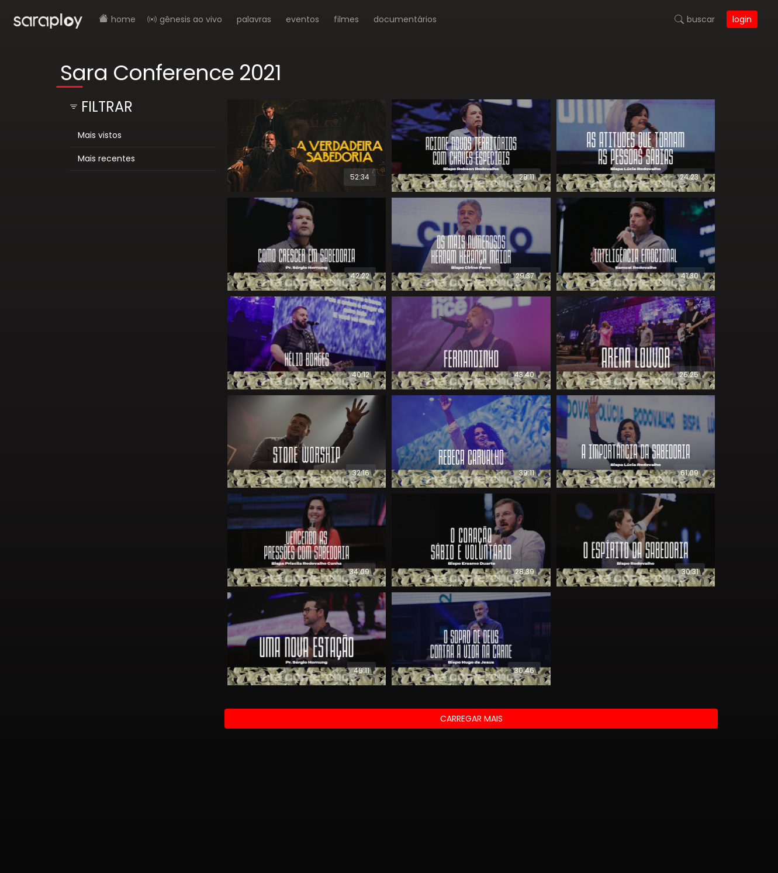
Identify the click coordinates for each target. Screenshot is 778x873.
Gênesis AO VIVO (191, 19)
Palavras (254, 19)
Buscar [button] (701, 19)
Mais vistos (100, 135)
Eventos (302, 19)
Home (123, 19)
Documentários (405, 19)
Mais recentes (106, 158)
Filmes (346, 19)
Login (742, 19)
